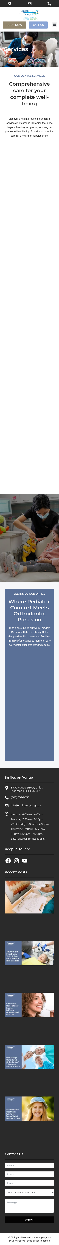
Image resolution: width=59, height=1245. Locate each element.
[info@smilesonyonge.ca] (6, 806)
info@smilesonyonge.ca (26, 805)
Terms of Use (32, 1240)
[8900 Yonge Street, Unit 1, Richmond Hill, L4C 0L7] (6, 788)
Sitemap (45, 1240)
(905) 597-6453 (20, 797)
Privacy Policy (16, 1240)
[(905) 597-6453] (6, 797)
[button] (54, 24)
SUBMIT (29, 1219)
